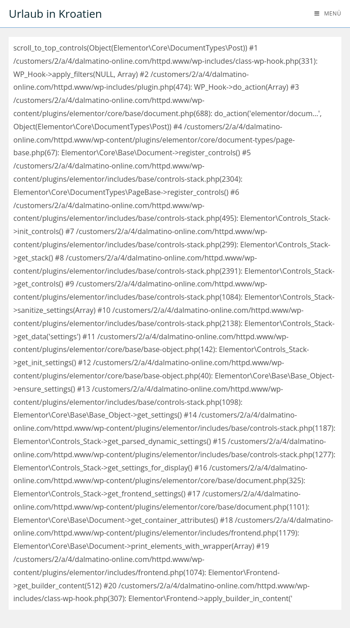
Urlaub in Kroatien (55, 13)
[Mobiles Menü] (327, 13)
